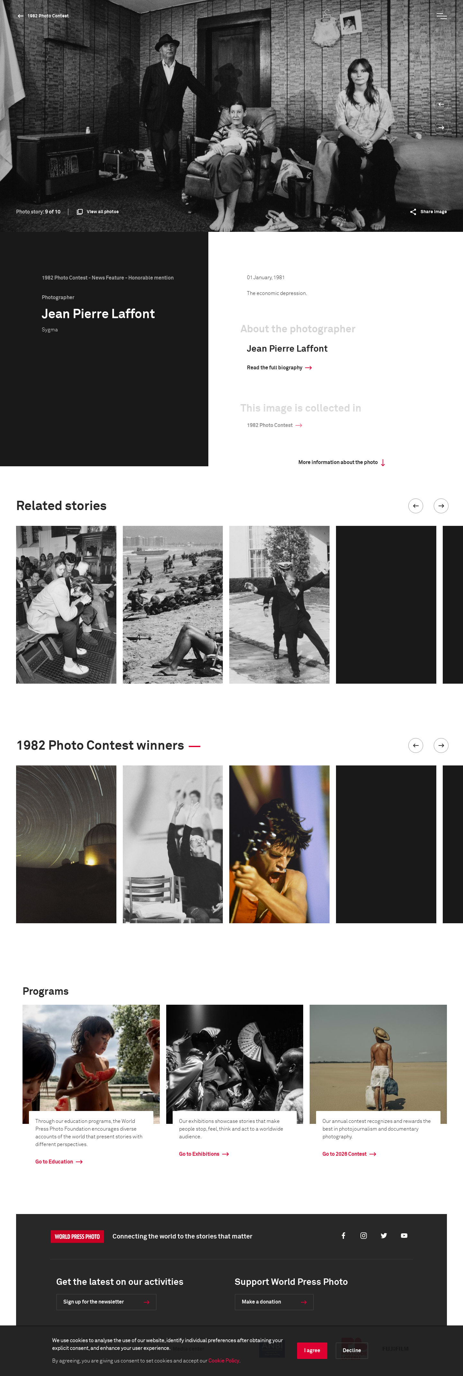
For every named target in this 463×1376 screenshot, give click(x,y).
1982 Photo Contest (48, 16)
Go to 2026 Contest (344, 1154)
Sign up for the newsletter (93, 1302)
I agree (312, 1350)
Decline (352, 1350)
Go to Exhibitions (199, 1154)
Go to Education (54, 1161)
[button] (415, 505)
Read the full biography (274, 367)
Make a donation (261, 1302)
